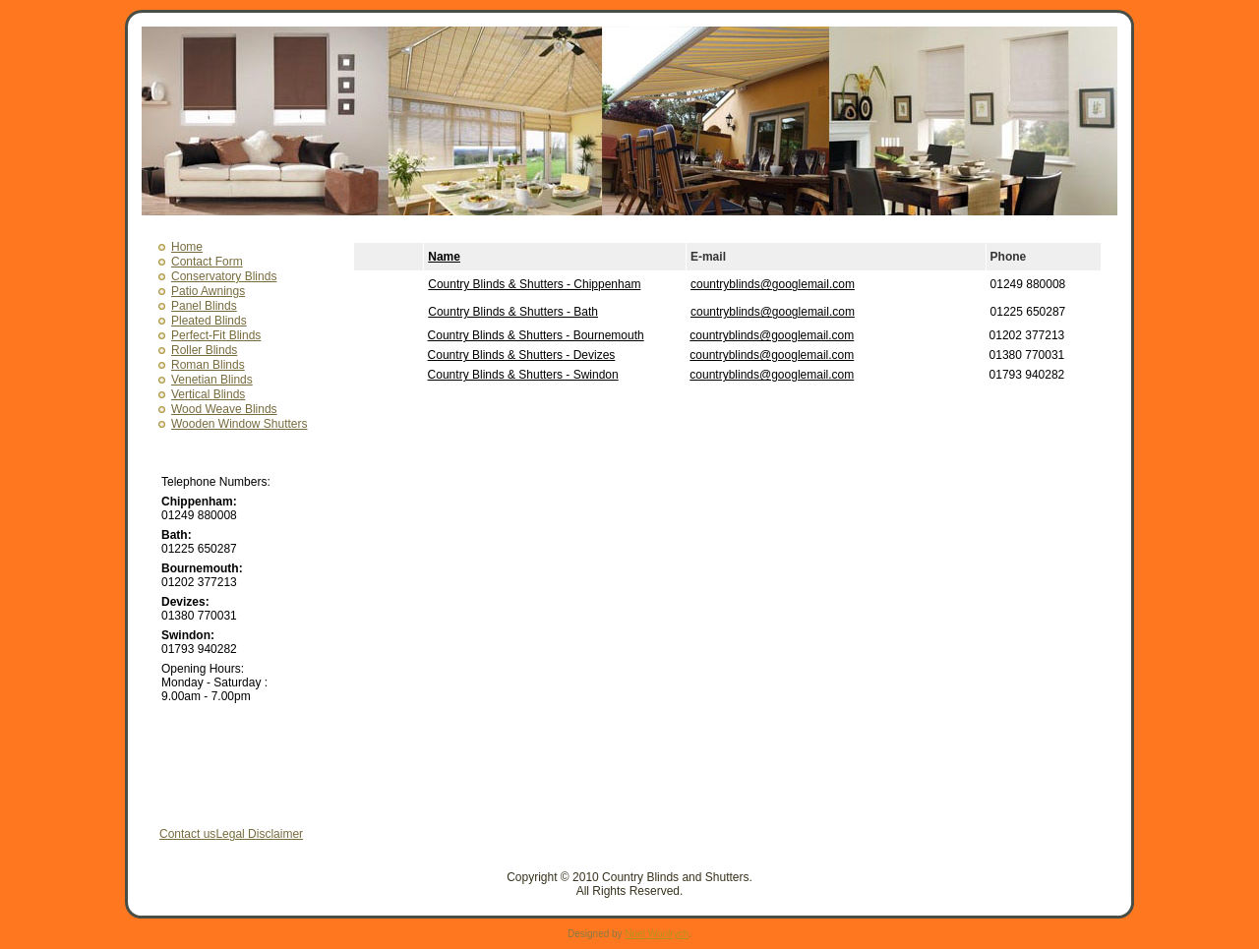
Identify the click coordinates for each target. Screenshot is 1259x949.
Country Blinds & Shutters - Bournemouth (536, 335)
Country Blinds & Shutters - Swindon (523, 375)
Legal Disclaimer (259, 834)
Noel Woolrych (657, 933)
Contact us (187, 834)
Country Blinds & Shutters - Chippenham (534, 284)
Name (444, 257)
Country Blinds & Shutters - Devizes (522, 355)
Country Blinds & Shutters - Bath (513, 312)
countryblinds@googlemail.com (772, 284)
